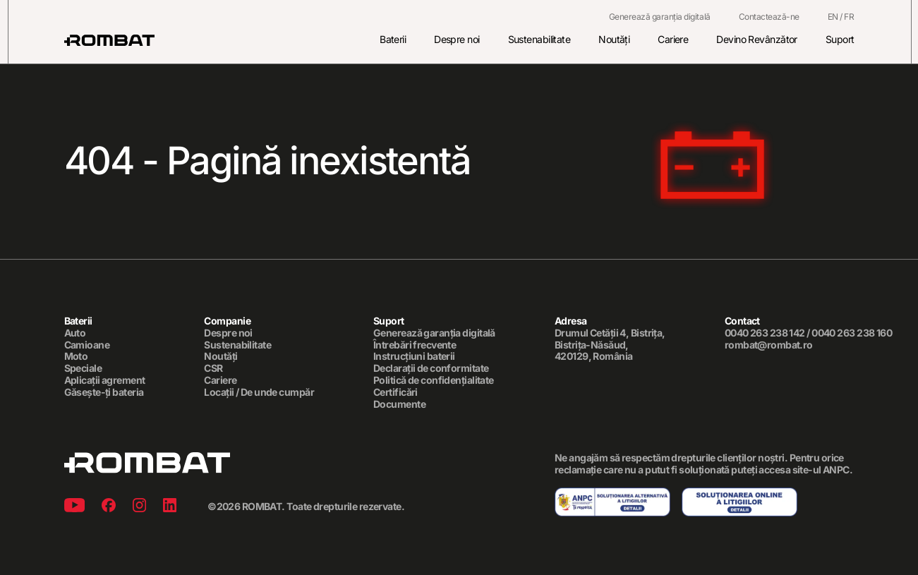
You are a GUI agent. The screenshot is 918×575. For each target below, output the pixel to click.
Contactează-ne (769, 17)
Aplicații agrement (104, 380)
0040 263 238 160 (851, 333)
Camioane (87, 345)
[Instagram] (139, 507)
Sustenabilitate (539, 39)
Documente (399, 404)
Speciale (83, 369)
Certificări (395, 392)
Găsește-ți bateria (104, 392)
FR (849, 16)
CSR (213, 369)
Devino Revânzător (756, 39)
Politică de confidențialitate (433, 380)
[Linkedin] (169, 507)
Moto (76, 357)
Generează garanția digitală (660, 17)
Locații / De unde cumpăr (259, 392)
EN (833, 16)
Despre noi (456, 39)
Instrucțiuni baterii (414, 357)
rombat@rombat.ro (769, 345)
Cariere (673, 39)
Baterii (393, 39)
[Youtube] (74, 507)
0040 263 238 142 (765, 333)
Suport (840, 39)
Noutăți (613, 39)
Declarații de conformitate (430, 369)
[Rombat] (109, 40)
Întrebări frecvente (414, 345)
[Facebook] (109, 507)
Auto (75, 333)
